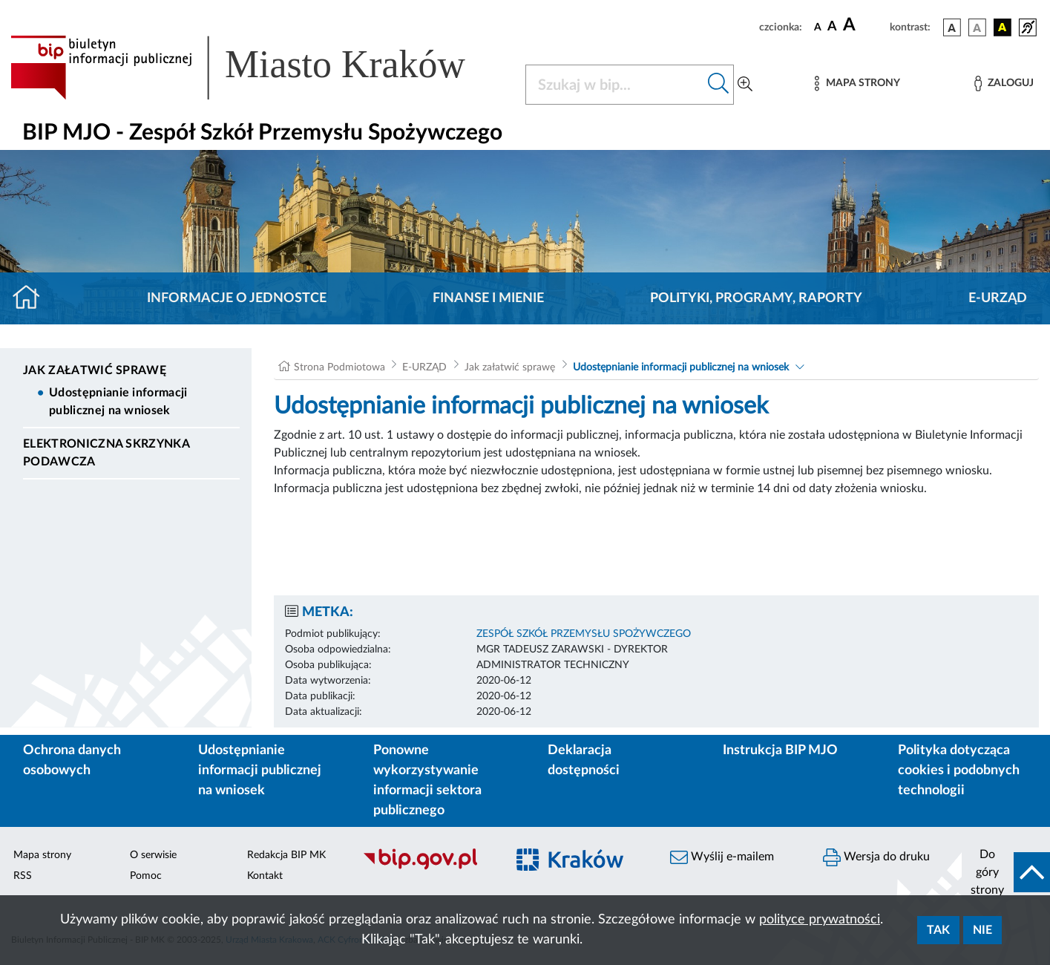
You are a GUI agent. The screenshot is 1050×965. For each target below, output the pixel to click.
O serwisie (153, 855)
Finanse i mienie (488, 298)
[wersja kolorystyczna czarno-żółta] (1002, 27)
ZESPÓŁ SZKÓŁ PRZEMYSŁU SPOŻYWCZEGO (583, 634)
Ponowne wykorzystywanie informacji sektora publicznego (427, 780)
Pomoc (146, 876)
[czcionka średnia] (832, 27)
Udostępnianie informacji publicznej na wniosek (118, 401)
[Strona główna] (32, 298)
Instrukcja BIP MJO (780, 750)
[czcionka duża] (864, 25)
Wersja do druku (876, 857)
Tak (938, 930)
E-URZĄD (997, 298)
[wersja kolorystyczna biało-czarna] (977, 27)
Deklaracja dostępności (584, 760)
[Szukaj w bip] (718, 85)
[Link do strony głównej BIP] (259, 67)
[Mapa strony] (857, 83)
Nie (982, 930)
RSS (22, 876)
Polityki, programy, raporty (756, 298)
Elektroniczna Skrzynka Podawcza (106, 453)
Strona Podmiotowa (339, 367)
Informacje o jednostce (237, 298)
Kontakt (265, 876)
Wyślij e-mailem (722, 857)
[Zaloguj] (1004, 83)
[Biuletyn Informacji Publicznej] (426, 867)
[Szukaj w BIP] (615, 85)
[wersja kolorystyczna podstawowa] (952, 27)
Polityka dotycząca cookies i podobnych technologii (959, 770)
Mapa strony (42, 855)
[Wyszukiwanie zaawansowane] (745, 84)
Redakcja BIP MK (286, 855)
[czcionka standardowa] (818, 27)
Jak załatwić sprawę (94, 370)
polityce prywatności (819, 919)
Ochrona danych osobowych (72, 760)
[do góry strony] (1006, 872)
